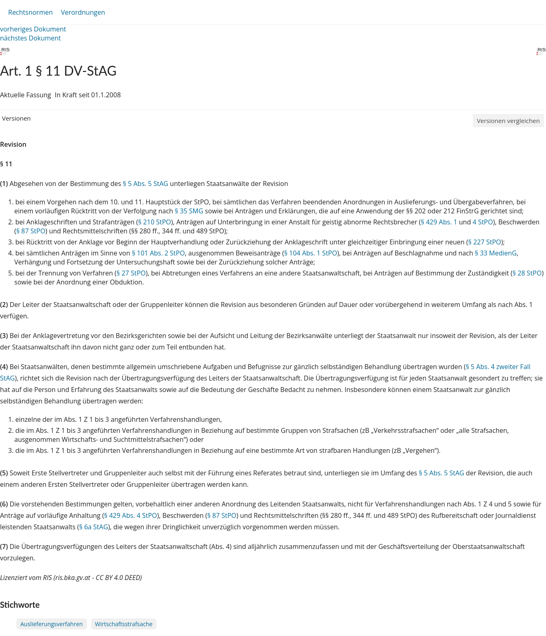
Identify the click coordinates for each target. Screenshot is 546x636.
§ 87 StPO (30, 230)
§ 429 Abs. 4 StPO (130, 515)
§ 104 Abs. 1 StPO (310, 253)
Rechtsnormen (30, 12)
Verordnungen (83, 12)
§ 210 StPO (154, 221)
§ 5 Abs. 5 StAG (145, 183)
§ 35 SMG (189, 210)
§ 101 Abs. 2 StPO (158, 253)
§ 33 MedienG (496, 253)
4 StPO (482, 221)
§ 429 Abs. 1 (439, 221)
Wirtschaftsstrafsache (124, 624)
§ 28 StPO (527, 273)
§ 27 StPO (130, 273)
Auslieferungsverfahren (51, 624)
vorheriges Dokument (33, 29)
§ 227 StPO (484, 241)
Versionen (16, 118)
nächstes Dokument (30, 38)
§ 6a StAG (93, 526)
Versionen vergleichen (508, 120)
